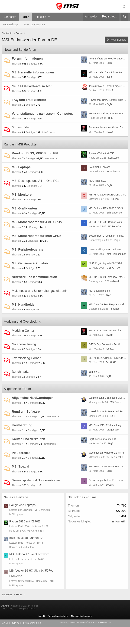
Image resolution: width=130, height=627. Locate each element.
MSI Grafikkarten (24, 208)
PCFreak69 (114, 226)
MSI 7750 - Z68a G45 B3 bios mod (108, 330)
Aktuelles (40, 16)
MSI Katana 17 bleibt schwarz (29, 554)
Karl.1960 (113, 157)
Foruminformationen (27, 58)
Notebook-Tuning (24, 344)
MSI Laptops (21, 167)
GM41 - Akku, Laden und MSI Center (109, 249)
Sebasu (110, 484)
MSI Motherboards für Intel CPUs (36, 236)
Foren (25, 16)
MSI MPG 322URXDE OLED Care (107, 194)
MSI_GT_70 (113, 267)
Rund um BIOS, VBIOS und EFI (35, 153)
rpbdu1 (110, 348)
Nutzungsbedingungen (81, 616)
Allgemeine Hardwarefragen (33, 398)
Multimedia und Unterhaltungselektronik (39, 291)
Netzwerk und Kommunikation (34, 277)
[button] (48, 17)
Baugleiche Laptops (99, 167)
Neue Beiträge (10, 24)
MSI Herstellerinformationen (33, 72)
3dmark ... (94, 371)
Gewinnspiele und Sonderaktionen (36, 480)
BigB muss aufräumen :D (102, 439)
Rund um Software (26, 411)
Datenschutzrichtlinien (58, 616)
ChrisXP (115, 199)
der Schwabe (113, 171)
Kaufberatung (22, 425)
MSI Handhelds (23, 304)
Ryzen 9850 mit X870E (101, 153)
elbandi (115, 281)
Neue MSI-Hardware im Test (31, 86)
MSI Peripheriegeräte (27, 249)
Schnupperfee (114, 212)
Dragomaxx (112, 429)
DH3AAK (111, 362)
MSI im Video (21, 127)
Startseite (10, 16)
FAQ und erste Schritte (29, 100)
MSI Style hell (11, 623)
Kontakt (41, 616)
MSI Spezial (20, 466)
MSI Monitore (22, 194)
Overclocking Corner (26, 358)
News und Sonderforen (20, 49)
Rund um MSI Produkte (20, 144)
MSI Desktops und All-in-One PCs (35, 181)
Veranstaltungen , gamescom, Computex (42, 113)
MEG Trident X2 (97, 180)
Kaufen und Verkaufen (28, 439)
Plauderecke (21, 453)
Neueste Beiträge (16, 497)
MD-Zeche (115, 402)
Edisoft (109, 90)
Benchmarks (20, 371)
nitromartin (119, 521)
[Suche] (124, 17)
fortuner (114, 308)
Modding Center (23, 330)
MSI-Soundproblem (99, 290)
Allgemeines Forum (17, 389)
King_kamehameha (117, 253)
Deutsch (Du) (32, 623)
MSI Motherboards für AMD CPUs (37, 222)
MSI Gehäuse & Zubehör (30, 263)
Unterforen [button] (47, 132)
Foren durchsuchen (34, 24)
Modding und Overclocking (22, 321)
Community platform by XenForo (85, 622)
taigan (109, 76)
